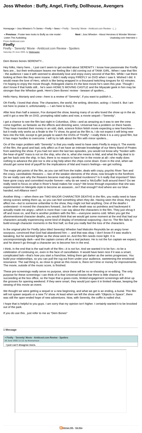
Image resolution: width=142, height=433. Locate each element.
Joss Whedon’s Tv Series (30, 28)
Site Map (78, 428)
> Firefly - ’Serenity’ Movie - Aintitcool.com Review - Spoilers (36, 337)
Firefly (48, 28)
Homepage (8, 28)
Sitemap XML (67, 428)
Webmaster (34, 52)
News (57, 28)
